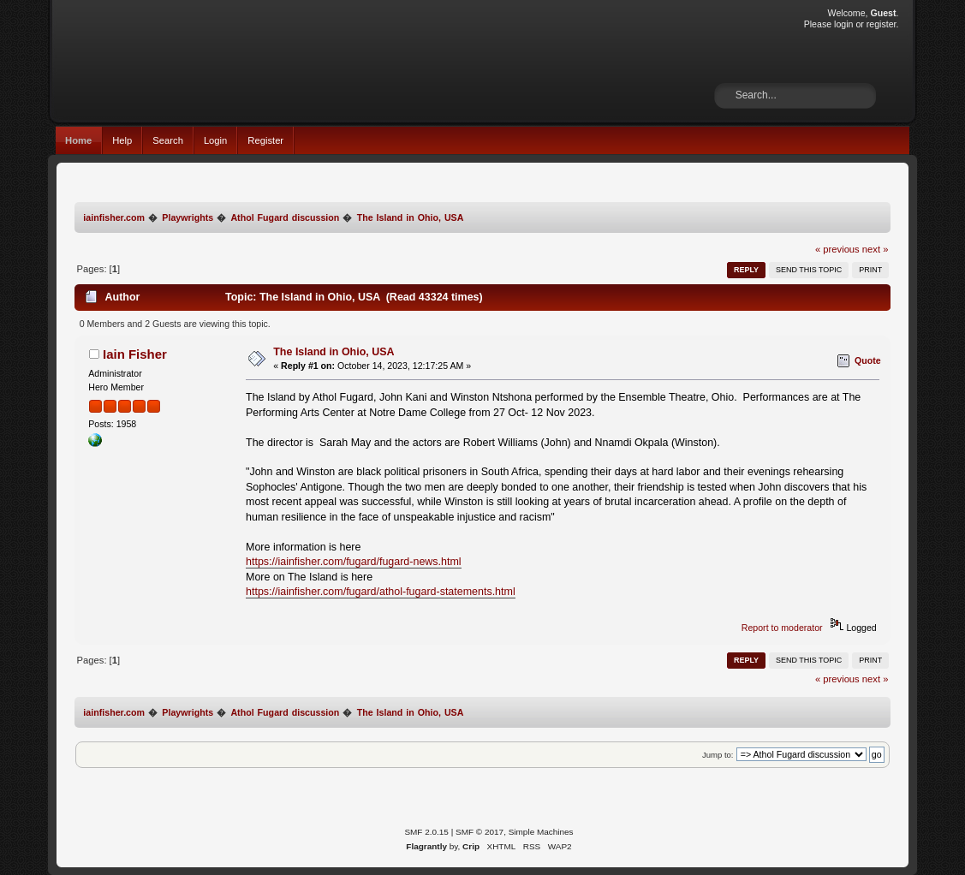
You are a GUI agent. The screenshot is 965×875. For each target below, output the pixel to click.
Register (265, 140)
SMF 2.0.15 (426, 831)
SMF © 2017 (479, 831)
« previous (837, 249)
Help (122, 140)
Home (78, 140)
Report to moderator (782, 627)
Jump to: (718, 754)
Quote (868, 360)
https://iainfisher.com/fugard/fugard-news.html (354, 562)
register (881, 24)
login (843, 24)
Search (167, 140)
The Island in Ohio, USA (333, 352)
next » (875, 249)
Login (215, 140)
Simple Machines (541, 831)
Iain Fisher (135, 354)
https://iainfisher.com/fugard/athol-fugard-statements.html (380, 592)
